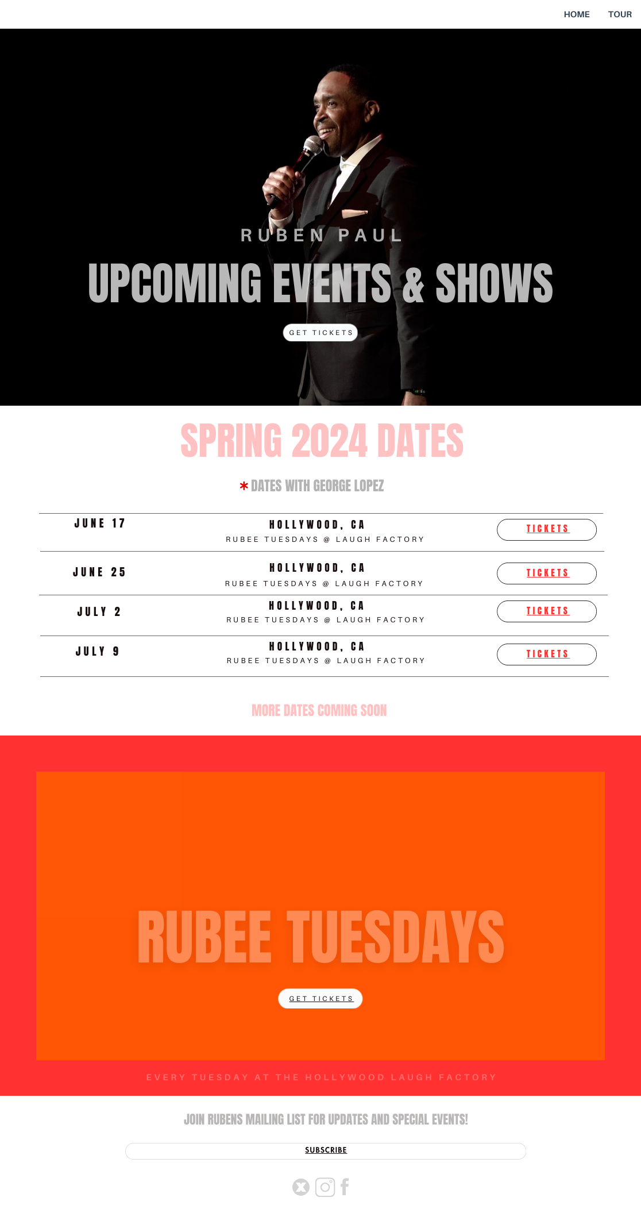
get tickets (321, 998)
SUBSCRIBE (326, 1150)
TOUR (620, 14)
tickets (548, 529)
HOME (576, 14)
